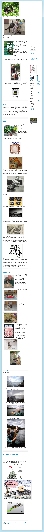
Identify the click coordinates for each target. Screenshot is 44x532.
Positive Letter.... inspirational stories (35, 60)
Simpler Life (32, 61)
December (38, 81)
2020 (37, 80)
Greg (4, 374)
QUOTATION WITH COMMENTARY (10, 454)
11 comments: (12, 520)
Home (15, 522)
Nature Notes (32, 59)
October (38, 83)
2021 (37, 79)
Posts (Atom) (7, 523)
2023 (37, 77)
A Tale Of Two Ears (7, 272)
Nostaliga (5, 121)
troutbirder (32, 79)
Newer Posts (5, 522)
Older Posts (26, 522)
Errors (4, 104)
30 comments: (12, 370)
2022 (37, 78)
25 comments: (12, 100)
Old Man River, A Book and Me (9, 39)
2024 (37, 76)
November (38, 82)
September (38, 84)
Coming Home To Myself (33, 54)
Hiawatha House (32, 57)
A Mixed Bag (32, 53)
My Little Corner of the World (34, 58)
